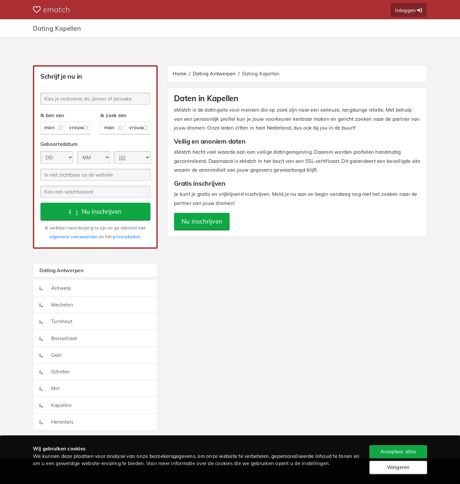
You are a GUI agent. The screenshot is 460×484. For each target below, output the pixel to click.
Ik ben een (52, 115)
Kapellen (55, 405)
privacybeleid (126, 236)
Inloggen (408, 10)
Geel (50, 355)
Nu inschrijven (95, 211)
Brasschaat (58, 338)
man (53, 127)
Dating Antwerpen (214, 73)
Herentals (56, 422)
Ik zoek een (113, 115)
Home (179, 73)
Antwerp (55, 288)
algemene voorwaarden (74, 236)
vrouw (78, 127)
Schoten (54, 371)
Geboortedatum (59, 144)
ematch (51, 9)
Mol (49, 388)
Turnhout (55, 321)
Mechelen (56, 305)
